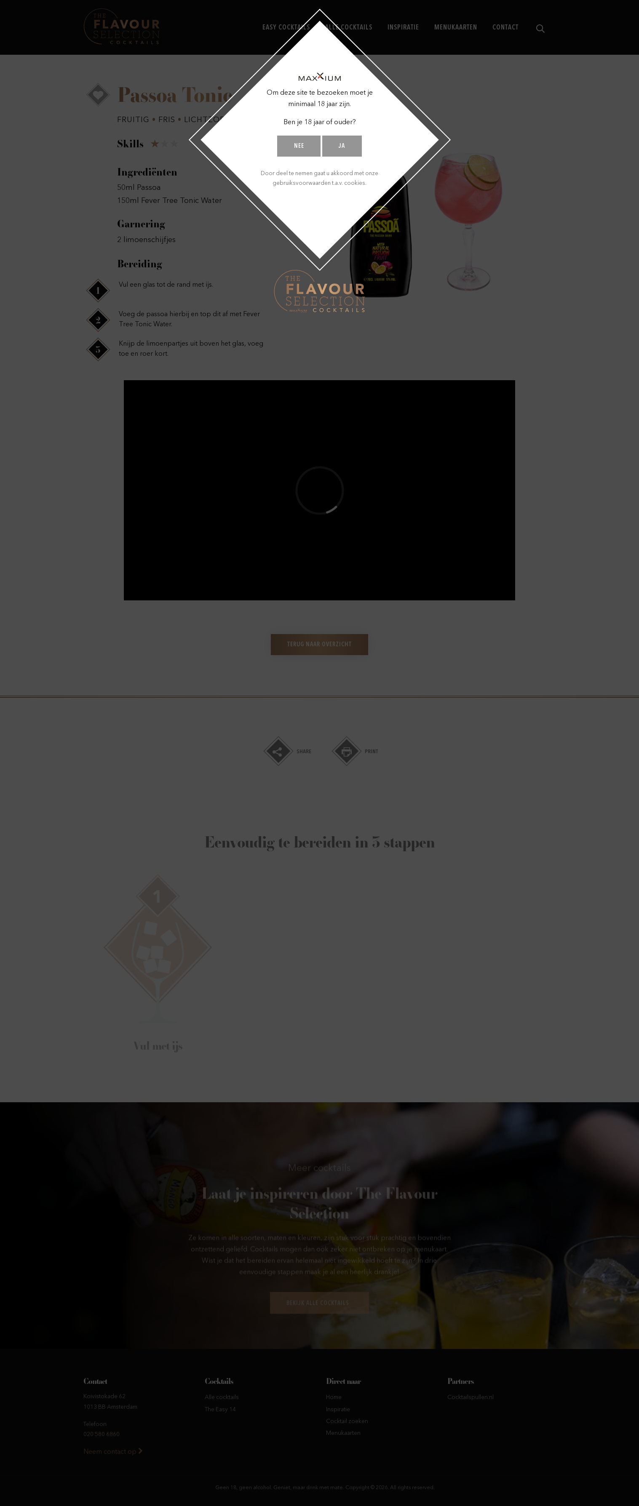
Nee (299, 146)
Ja (342, 146)
